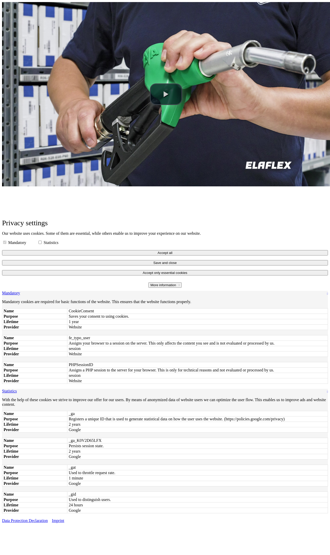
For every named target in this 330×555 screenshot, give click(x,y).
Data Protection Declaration (25, 520)
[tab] (165, 293)
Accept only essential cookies (165, 273)
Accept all (165, 253)
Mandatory (15, 242)
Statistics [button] (9, 391)
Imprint (58, 520)
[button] (166, 94)
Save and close (165, 263)
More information (163, 285)
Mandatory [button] (11, 293)
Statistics (48, 242)
